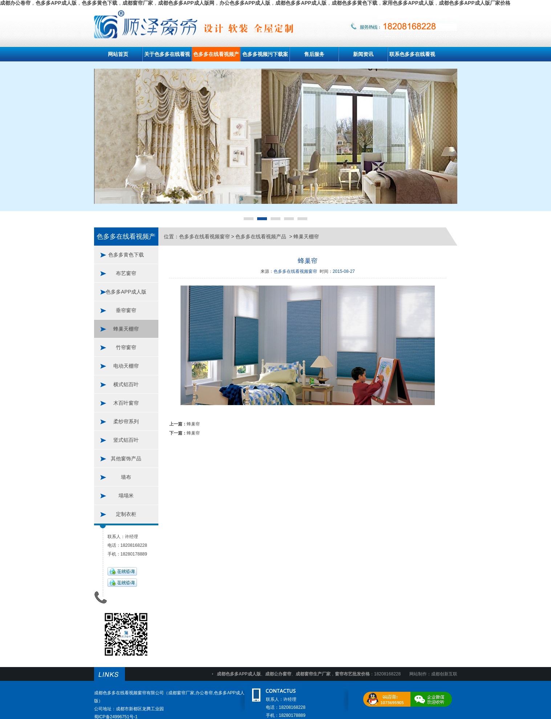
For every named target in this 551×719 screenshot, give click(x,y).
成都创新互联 (444, 673)
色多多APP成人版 (126, 292)
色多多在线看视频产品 (261, 236)
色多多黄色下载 (126, 255)
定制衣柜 (126, 514)
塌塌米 (126, 495)
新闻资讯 (363, 54)
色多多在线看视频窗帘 (204, 236)
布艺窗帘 (126, 273)
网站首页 (118, 54)
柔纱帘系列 (126, 421)
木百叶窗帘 (126, 403)
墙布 (126, 477)
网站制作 (418, 673)
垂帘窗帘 (126, 310)
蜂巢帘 (193, 424)
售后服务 (314, 54)
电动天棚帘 (126, 366)
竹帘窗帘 (126, 347)
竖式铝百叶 (126, 440)
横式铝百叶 (126, 384)
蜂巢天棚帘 (126, 329)
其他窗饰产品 (126, 458)
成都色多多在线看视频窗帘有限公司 (129, 692)
